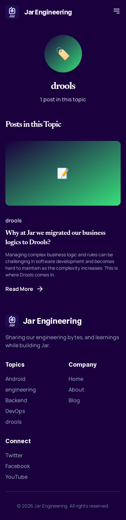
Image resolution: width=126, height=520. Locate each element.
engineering (20, 389)
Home (76, 378)
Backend (16, 400)
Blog (74, 400)
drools (13, 421)
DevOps (15, 411)
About (76, 389)
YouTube (16, 476)
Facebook (17, 466)
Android (15, 378)
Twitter (14, 455)
